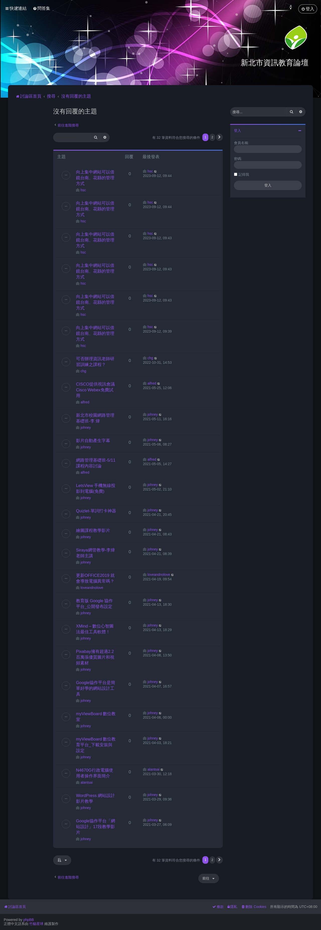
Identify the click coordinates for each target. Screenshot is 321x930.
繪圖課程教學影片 (93, 530)
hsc (83, 190)
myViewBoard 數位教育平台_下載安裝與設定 (96, 745)
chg (83, 371)
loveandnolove (92, 587)
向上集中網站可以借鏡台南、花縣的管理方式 (95, 177)
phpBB (28, 919)
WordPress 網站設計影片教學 (95, 798)
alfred (85, 402)
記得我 (243, 174)
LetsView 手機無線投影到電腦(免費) (95, 488)
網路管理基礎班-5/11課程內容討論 (95, 463)
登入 (237, 130)
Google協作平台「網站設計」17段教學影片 (95, 826)
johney (86, 427)
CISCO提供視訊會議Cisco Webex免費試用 (95, 390)
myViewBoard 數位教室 (96, 716)
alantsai (87, 782)
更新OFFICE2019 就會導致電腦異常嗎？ (95, 578)
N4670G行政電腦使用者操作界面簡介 (94, 773)
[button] (219, 137)
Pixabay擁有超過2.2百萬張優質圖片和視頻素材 (95, 657)
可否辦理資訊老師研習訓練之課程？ (95, 361)
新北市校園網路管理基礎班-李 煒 (95, 418)
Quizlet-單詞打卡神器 (96, 511)
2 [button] (212, 137)
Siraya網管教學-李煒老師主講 (95, 553)
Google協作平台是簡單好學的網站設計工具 (95, 688)
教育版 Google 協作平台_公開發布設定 (94, 603)
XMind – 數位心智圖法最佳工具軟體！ (95, 629)
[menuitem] (41, 8)
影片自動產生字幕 (93, 441)
